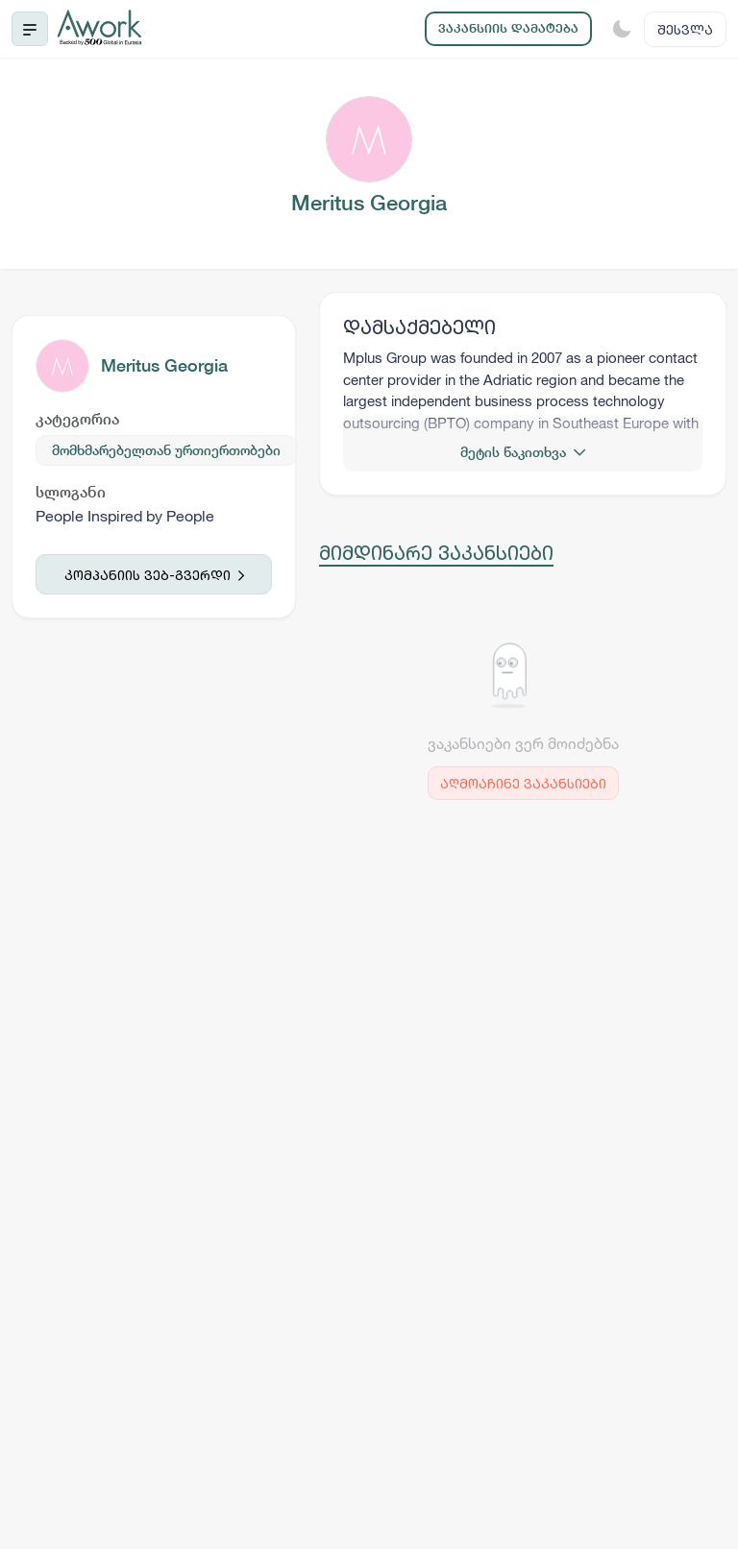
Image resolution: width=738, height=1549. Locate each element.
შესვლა (685, 29)
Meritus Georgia (164, 365)
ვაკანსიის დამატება (508, 28)
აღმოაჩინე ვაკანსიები (523, 783)
